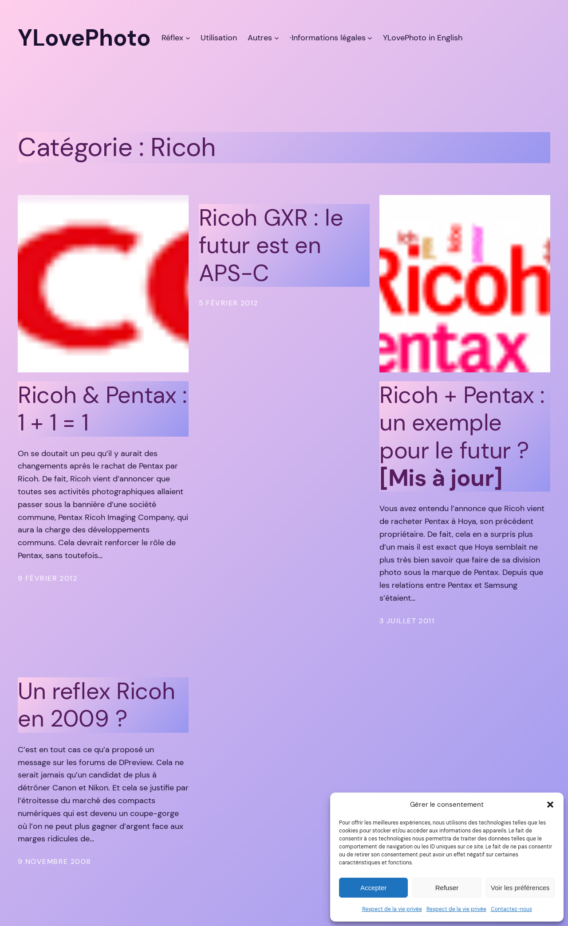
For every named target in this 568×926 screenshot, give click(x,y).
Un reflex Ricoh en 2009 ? (96, 705)
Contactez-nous (511, 909)
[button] (550, 804)
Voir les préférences (520, 887)
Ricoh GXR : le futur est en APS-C (271, 245)
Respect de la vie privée (392, 909)
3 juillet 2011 (406, 620)
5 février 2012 (228, 303)
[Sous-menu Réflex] (187, 37)
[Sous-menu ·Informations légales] (369, 37)
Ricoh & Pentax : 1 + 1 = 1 (102, 409)
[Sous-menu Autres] (276, 37)
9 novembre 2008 (54, 861)
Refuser (447, 887)
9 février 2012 (47, 578)
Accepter (373, 887)
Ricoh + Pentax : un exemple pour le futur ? (462, 436)
